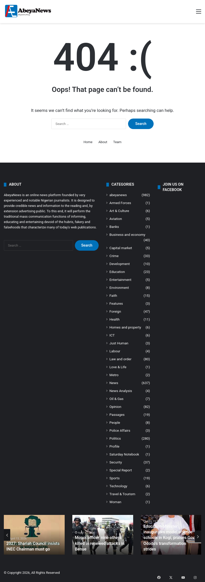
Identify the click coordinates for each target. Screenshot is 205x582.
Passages (116, 414)
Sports (114, 478)
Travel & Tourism (122, 494)
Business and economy (127, 234)
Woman (115, 502)
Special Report (120, 470)
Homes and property (125, 327)
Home (88, 142)
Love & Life (118, 367)
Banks (114, 227)
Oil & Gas (116, 399)
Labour (114, 351)
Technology (118, 486)
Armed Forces (120, 203)
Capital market (120, 248)
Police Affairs (119, 430)
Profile (114, 446)
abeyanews (118, 195)
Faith (113, 295)
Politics (115, 438)
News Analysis (120, 391)
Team (117, 142)
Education (117, 272)
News (113, 383)
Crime (114, 256)
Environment (119, 287)
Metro (114, 375)
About (102, 142)
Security (115, 462)
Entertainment (120, 280)
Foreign (115, 311)
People (114, 422)
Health (114, 319)
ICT (112, 335)
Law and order (120, 359)
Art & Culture (119, 211)
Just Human (118, 343)
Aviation (115, 219)
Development (119, 264)
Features (116, 303)
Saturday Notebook (124, 454)
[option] (34, 535)
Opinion (115, 407)
